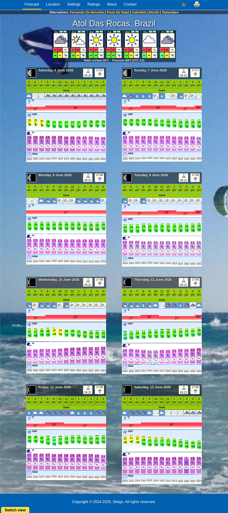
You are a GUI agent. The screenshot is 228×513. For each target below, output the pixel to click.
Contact (130, 4)
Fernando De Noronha (87, 12)
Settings (74, 4)
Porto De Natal (118, 12)
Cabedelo (139, 12)
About (112, 4)
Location (53, 4)
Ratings (94, 4)
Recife (154, 12)
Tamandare (170, 12)
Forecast (32, 4)
